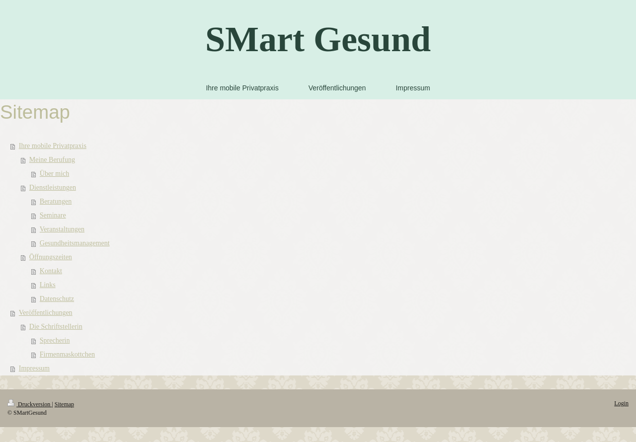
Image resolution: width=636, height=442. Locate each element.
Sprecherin (55, 340)
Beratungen (56, 201)
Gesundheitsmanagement (75, 243)
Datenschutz (57, 298)
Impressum (34, 368)
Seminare (53, 215)
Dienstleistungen (52, 187)
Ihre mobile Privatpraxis (52, 145)
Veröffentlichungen (46, 312)
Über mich (54, 173)
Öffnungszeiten (50, 257)
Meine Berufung (52, 159)
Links (48, 285)
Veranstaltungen (62, 229)
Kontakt (51, 271)
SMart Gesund (318, 39)
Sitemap (64, 404)
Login (621, 403)
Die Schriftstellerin (55, 326)
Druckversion (29, 404)
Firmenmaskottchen (67, 354)
